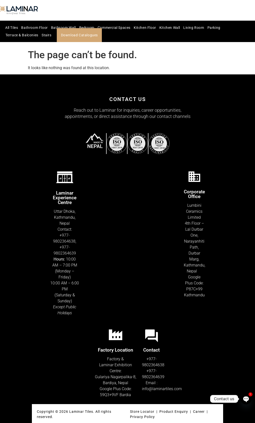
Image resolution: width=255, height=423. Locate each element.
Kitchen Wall (169, 28)
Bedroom (86, 28)
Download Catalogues (79, 35)
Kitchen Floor (145, 28)
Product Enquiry (173, 412)
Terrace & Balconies (21, 35)
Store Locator (142, 412)
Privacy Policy (142, 417)
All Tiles (11, 28)
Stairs (47, 35)
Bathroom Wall (63, 28)
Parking (213, 28)
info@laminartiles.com (162, 388)
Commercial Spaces (114, 28)
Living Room (193, 28)
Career (199, 412)
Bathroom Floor (34, 28)
